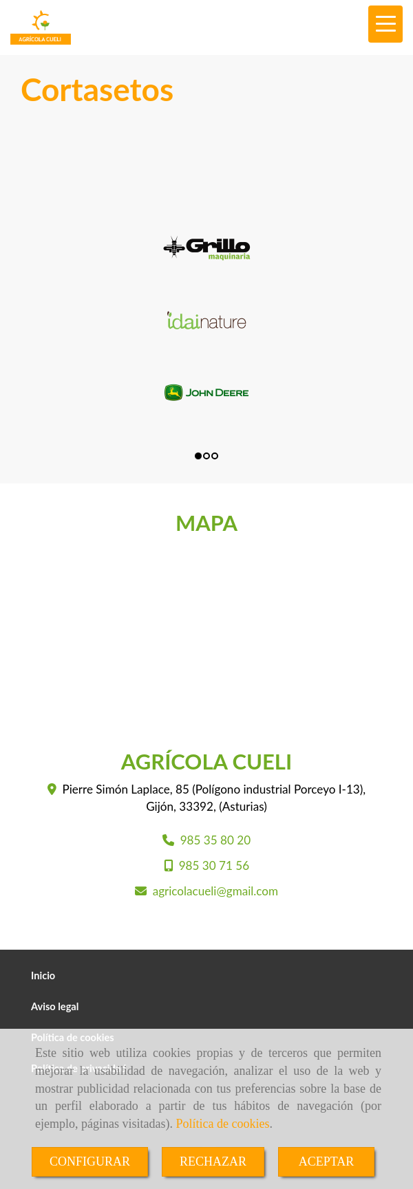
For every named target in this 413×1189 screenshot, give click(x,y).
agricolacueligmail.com (215, 891)
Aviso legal (54, 1006)
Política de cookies (222, 1124)
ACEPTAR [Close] (326, 1161)
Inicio (43, 975)
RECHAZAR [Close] (213, 1161)
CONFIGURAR (90, 1161)
